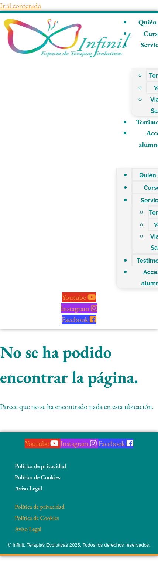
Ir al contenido (20, 5)
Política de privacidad (40, 466)
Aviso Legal (28, 488)
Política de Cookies (37, 477)
